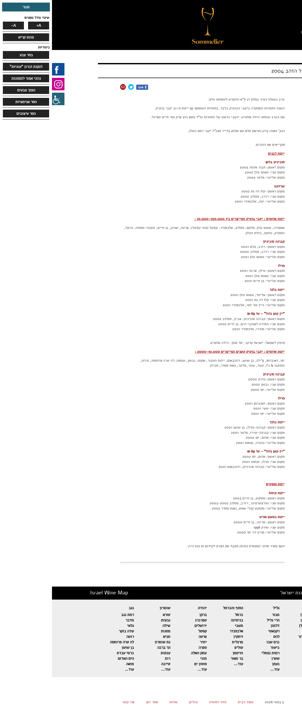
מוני (151, 658)
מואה (78, 663)
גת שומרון (110, 642)
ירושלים (148, 625)
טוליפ (186, 647)
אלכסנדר (184, 631)
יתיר (151, 642)
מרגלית (185, 642)
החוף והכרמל (181, 608)
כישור (222, 647)
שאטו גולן (256, 620)
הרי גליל (221, 620)
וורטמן (186, 653)
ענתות (113, 653)
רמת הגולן (256, 614)
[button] (252, 32)
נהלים (141, 702)
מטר (260, 658)
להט (224, 636)
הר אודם (257, 631)
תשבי (187, 625)
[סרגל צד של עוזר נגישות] (6, 99)
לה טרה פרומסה (70, 642)
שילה (114, 625)
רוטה (78, 636)
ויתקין (186, 636)
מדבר (78, 620)
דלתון (223, 625)
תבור (223, 614)
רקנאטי (221, 631)
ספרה (151, 647)
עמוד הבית (193, 702)
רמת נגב (75, 614)
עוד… (259, 669)
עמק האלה (147, 653)
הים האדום (74, 658)
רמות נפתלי (218, 653)
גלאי (78, 625)
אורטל (259, 642)
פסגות (113, 631)
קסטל (150, 631)
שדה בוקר (74, 631)
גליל (224, 608)
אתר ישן (100, 702)
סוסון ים (148, 663)
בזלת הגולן (255, 625)
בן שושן (76, 647)
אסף (261, 647)
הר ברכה (111, 647)
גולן (261, 608)
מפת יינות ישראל (246, 592)
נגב (79, 608)
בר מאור (185, 658)
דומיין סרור (255, 636)
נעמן (223, 663)
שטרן (223, 658)
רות (115, 658)
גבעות (113, 620)
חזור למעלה (165, 702)
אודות (121, 702)
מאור (260, 663)
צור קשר (76, 702)
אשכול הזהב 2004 (240, 71)
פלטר (260, 653)
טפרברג (149, 620)
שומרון (113, 608)
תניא (114, 636)
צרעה (151, 636)
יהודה (150, 608)
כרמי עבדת (73, 653)
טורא (114, 614)
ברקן (151, 614)
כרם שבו (220, 642)
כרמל (187, 614)
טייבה (113, 663)
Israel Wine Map (57, 592)
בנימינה (185, 620)
